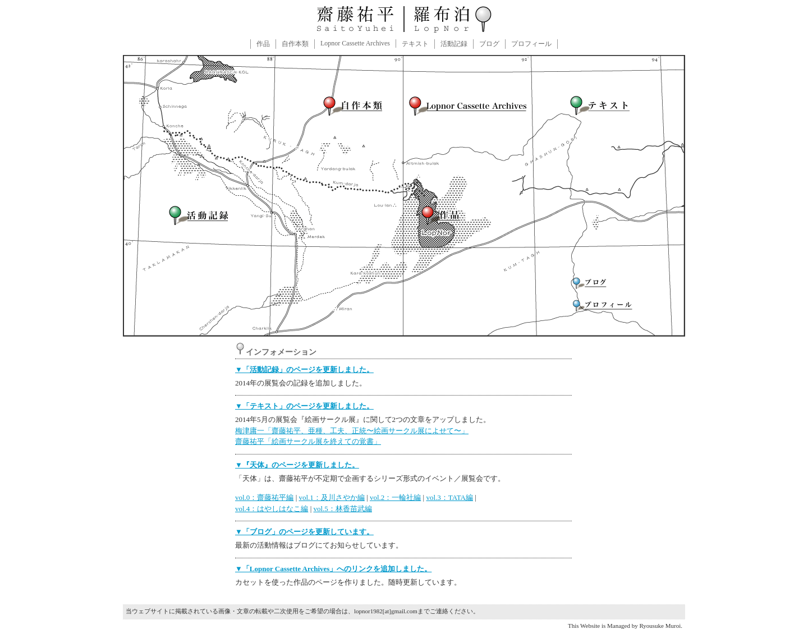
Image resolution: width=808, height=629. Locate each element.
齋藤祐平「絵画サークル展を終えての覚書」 (308, 441)
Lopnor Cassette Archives (355, 43)
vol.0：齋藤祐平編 (264, 497)
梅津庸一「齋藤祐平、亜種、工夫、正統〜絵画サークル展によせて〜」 (352, 430)
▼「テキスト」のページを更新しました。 (304, 406)
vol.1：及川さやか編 (331, 497)
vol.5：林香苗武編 (342, 508)
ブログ (489, 44)
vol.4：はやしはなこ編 (271, 508)
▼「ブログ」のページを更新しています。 (304, 531)
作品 (263, 44)
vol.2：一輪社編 (395, 497)
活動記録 (453, 44)
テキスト (415, 44)
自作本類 (295, 44)
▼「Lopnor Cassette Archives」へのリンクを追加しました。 (333, 568)
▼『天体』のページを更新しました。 (297, 465)
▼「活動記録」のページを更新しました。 (304, 369)
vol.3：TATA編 (449, 497)
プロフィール (531, 44)
